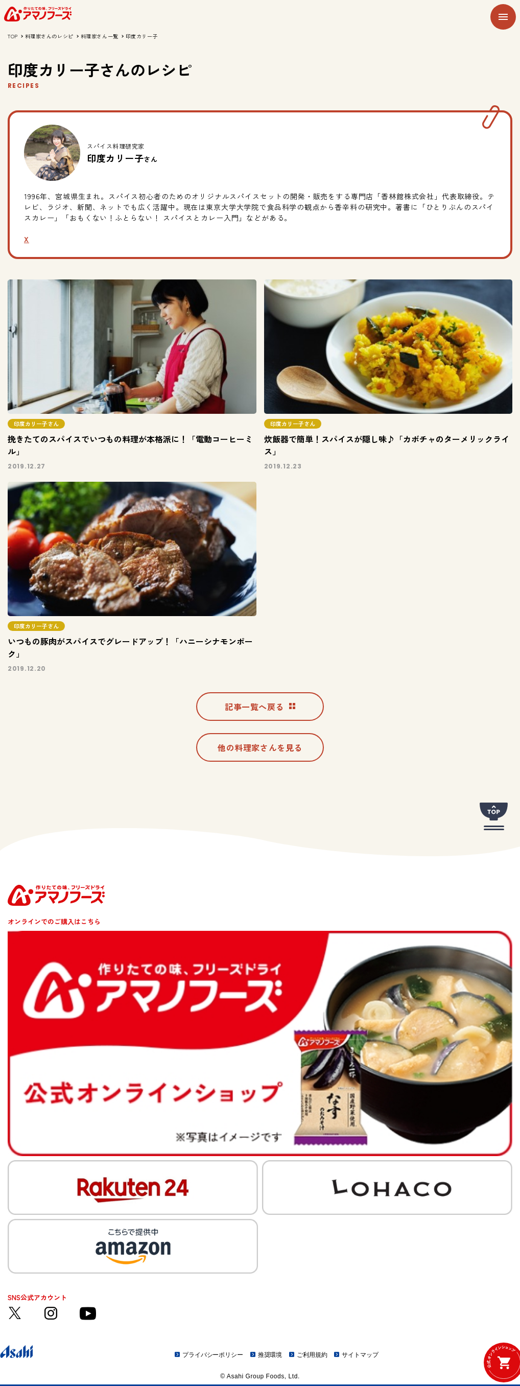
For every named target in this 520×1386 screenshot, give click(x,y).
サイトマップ (360, 1354)
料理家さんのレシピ (49, 36)
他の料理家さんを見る (260, 747)
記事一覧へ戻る (260, 706)
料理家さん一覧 (100, 36)
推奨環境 (270, 1354)
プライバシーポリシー (212, 1354)
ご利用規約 (312, 1354)
